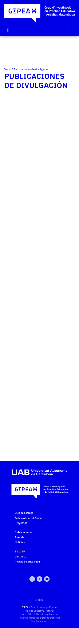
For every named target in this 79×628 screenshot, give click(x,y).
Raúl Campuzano (39, 621)
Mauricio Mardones (29, 617)
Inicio (7, 69)
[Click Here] (67, 30)
